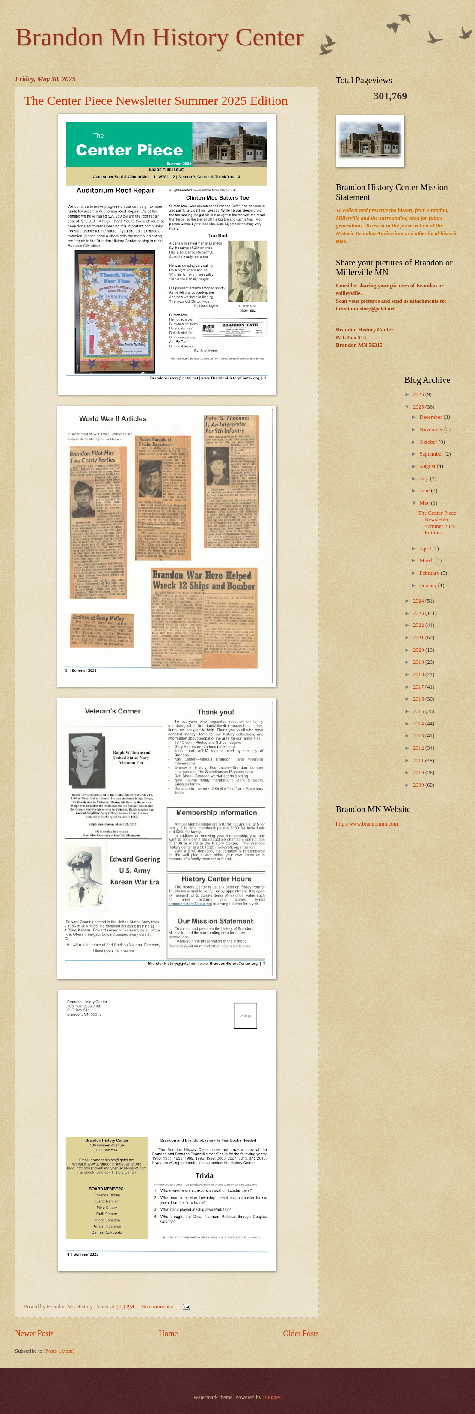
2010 (419, 773)
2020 (419, 650)
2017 (419, 687)
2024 (419, 601)
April (425, 549)
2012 (419, 748)
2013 (419, 736)
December (431, 417)
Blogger (271, 1397)
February (430, 573)
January (428, 585)
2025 (419, 407)
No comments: (158, 1307)
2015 (419, 711)
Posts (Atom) (59, 1351)
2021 (419, 638)
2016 (419, 699)
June (425, 491)
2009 (419, 785)
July (424, 479)
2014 (419, 724)
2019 (419, 662)
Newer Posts (34, 1333)
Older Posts (301, 1333)
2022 (419, 625)
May (425, 503)
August (427, 466)
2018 (419, 674)
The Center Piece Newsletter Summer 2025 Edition (156, 100)
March (427, 561)
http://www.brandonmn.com (367, 824)
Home (168, 1333)
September (431, 454)
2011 (419, 761)
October (429, 442)
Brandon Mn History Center (159, 37)
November (431, 430)
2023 (419, 613)
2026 (419, 394)
